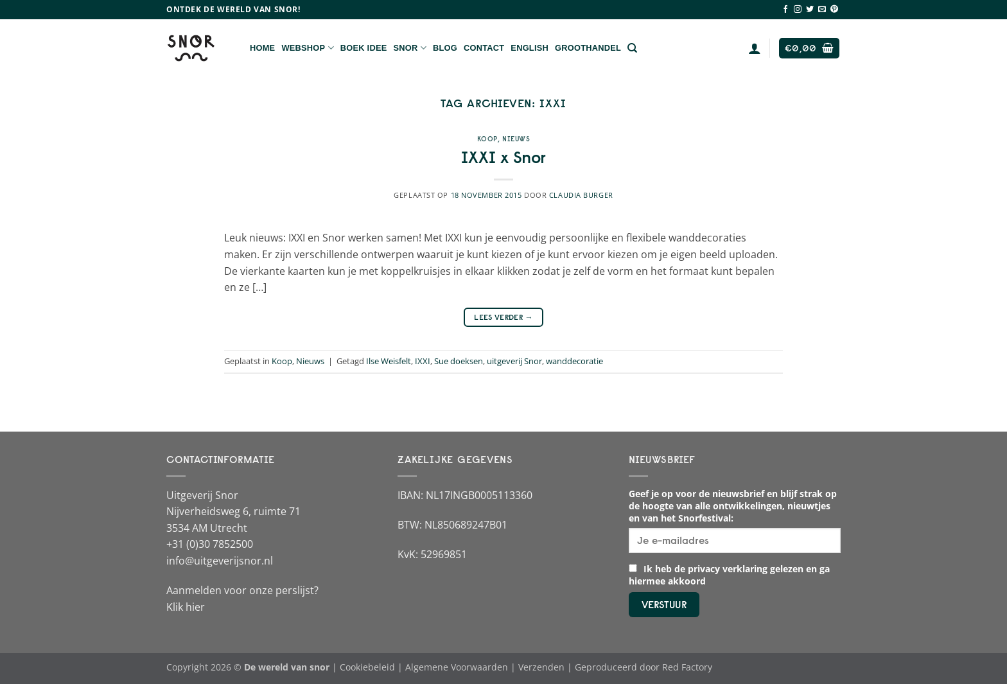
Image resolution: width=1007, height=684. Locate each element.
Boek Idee (363, 48)
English (529, 48)
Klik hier (185, 607)
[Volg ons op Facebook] (785, 9)
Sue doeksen (458, 361)
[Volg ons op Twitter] (810, 9)
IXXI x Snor (503, 157)
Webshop (307, 48)
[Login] (754, 48)
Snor (410, 48)
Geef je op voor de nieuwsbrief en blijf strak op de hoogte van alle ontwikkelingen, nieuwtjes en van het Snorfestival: (733, 505)
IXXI (422, 361)
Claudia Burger (581, 195)
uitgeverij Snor (514, 361)
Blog (445, 48)
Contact (484, 48)
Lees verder (503, 317)
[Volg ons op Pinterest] (834, 9)
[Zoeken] (632, 48)
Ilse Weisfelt (388, 361)
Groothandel (588, 48)
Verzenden (541, 667)
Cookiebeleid (367, 667)
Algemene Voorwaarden (456, 667)
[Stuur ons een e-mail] (822, 9)
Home (262, 48)
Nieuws (516, 138)
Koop (487, 138)
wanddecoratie (574, 361)
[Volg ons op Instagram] (797, 9)
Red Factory (687, 667)
